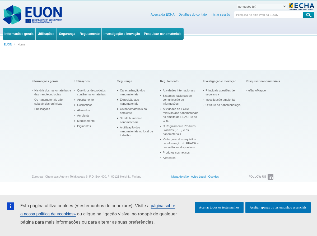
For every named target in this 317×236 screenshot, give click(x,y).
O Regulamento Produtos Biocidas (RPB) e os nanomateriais (179, 130)
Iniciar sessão (220, 14)
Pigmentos (84, 126)
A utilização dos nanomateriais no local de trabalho (136, 131)
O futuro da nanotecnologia (223, 105)
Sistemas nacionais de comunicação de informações (177, 99)
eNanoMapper (257, 90)
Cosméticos (84, 105)
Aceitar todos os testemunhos (219, 207)
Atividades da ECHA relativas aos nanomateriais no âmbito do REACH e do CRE (180, 114)
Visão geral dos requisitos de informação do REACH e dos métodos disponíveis (181, 143)
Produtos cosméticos (176, 152)
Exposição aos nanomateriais (129, 101)
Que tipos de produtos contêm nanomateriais (91, 92)
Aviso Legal (198, 176)
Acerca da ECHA (163, 14)
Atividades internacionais (179, 90)
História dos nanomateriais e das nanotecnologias (52, 92)
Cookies (213, 176)
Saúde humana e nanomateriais (131, 120)
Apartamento (85, 99)
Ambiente (83, 115)
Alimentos (83, 110)
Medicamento (86, 120)
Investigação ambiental (220, 99)
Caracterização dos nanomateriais (132, 92)
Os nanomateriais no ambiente (133, 110)
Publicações (42, 108)
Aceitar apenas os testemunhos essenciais (278, 207)
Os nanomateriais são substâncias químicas (48, 101)
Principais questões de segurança (220, 92)
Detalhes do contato (193, 14)
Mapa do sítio (180, 176)
